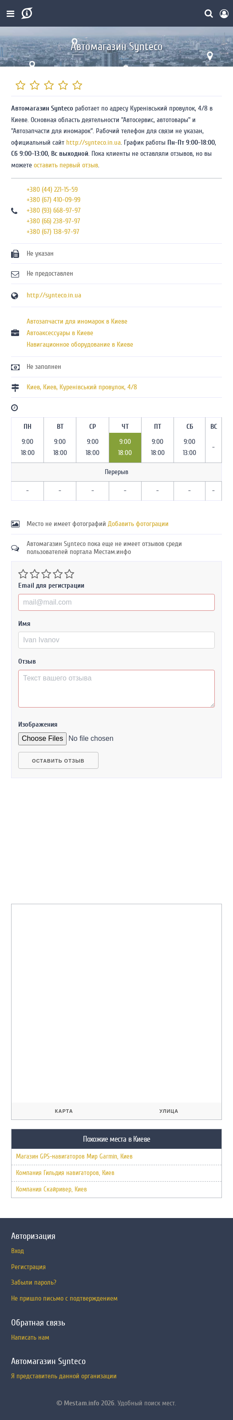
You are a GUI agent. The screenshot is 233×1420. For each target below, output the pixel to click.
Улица (168, 1111)
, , (82, 387)
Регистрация (28, 1267)
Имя (24, 624)
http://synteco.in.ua (93, 142)
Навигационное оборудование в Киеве (80, 344)
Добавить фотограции (138, 524)
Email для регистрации (51, 585)
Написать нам (30, 1337)
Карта (64, 1111)
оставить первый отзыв (66, 165)
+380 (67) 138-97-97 (53, 232)
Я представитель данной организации (64, 1376)
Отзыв (27, 661)
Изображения (38, 724)
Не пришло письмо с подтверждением (64, 1298)
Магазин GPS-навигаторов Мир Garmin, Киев (74, 1156)
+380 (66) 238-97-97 (53, 221)
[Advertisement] (77, 844)
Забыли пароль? (33, 1282)
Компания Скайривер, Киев (51, 1189)
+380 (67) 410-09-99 (53, 200)
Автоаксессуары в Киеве (60, 333)
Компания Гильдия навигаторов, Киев (65, 1173)
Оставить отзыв (58, 760)
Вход (17, 1251)
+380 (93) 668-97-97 (54, 210)
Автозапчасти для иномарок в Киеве (77, 321)
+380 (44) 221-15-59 (52, 190)
